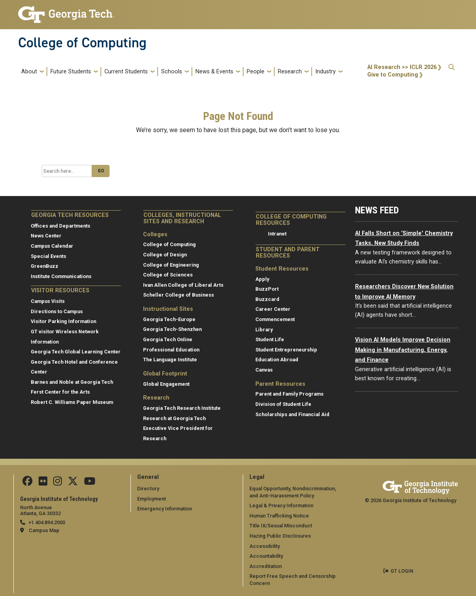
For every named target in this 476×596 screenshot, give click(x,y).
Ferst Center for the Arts (60, 392)
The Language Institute (170, 359)
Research (290, 71)
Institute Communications (61, 276)
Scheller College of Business (178, 295)
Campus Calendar (52, 246)
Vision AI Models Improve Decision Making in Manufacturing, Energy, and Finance (402, 349)
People (255, 71)
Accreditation (265, 566)
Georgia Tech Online (167, 339)
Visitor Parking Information (63, 321)
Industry (325, 71)
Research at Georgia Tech (174, 418)
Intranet (277, 234)
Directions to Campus (57, 311)
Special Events (48, 256)
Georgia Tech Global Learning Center (76, 352)
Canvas (264, 370)
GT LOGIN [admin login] (401, 571)
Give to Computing (392, 74)
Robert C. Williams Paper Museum (72, 402)
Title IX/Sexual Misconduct (280, 526)
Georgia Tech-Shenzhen (172, 329)
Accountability (266, 556)
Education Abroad (276, 359)
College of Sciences (168, 275)
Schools (171, 71)
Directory (148, 488)
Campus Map (44, 530)
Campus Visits (48, 301)
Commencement (275, 319)
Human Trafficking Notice (279, 516)
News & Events (214, 71)
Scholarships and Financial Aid (292, 414)
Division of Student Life (283, 404)
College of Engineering (171, 265)
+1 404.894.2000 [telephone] (46, 522)
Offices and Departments (60, 226)
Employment (151, 499)
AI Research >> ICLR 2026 (402, 67)
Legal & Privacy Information (281, 505)
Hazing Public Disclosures (280, 536)
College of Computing (82, 42)
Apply (262, 279)
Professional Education (171, 350)
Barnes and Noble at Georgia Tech (72, 382)
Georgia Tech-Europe (169, 319)
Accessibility (264, 546)
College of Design (165, 255)
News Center (46, 236)
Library (264, 330)
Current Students (126, 71)
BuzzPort (267, 289)
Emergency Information (164, 509)
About (29, 71)
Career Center (272, 309)
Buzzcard (267, 299)
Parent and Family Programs (289, 394)
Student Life (269, 339)
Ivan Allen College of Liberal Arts (183, 285)
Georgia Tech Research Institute (182, 408)
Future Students (70, 71)
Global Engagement (166, 384)
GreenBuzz (44, 266)
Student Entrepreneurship (286, 350)
